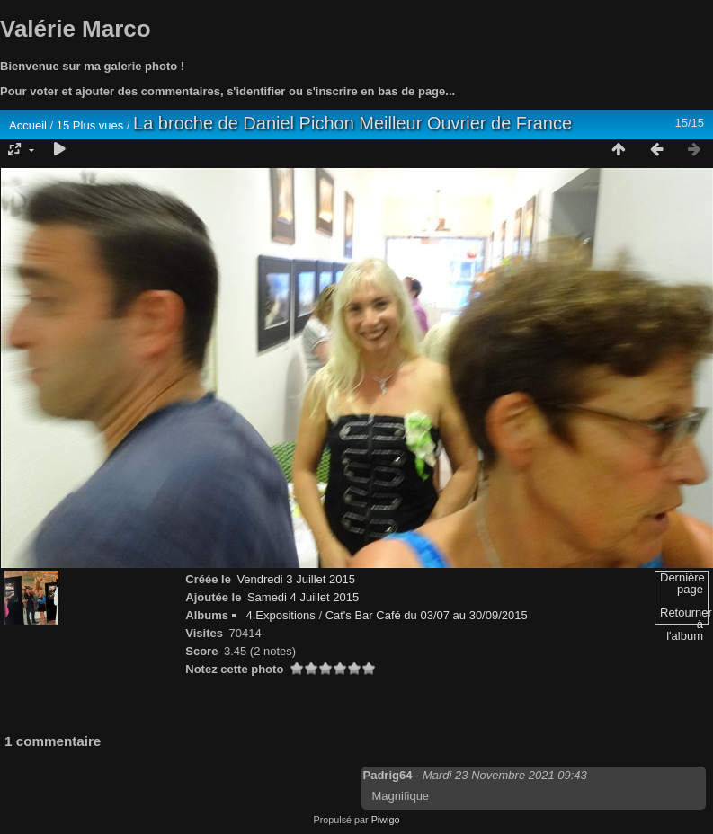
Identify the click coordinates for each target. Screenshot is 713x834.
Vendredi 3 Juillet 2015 (295, 579)
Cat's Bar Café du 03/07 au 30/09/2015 (426, 615)
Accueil (28, 125)
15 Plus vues (90, 125)
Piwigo (385, 819)
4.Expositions (280, 615)
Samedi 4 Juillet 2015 (303, 597)
